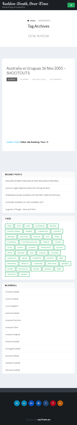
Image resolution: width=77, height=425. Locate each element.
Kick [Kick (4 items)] (32, 253)
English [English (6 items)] (36, 237)
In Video (11, 79)
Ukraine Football (12, 370)
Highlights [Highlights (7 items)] (46, 247)
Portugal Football (12, 348)
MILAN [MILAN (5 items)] (24, 258)
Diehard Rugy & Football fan (13, 7)
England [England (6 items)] (24, 237)
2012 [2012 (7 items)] (28, 226)
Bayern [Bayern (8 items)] (53, 226)
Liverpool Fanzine (13, 320)
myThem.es (44, 419)
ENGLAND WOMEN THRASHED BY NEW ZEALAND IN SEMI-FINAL (32, 181)
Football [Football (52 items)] (11, 242)
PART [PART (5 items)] (61, 258)
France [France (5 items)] (46, 242)
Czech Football (11, 299)
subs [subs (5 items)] (59, 269)
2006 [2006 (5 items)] (9, 226)
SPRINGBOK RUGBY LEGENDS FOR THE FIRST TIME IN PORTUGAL (32, 195)
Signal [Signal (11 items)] (36, 269)
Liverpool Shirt (11, 327)
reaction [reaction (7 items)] (52, 263)
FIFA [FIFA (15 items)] (47, 237)
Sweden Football (12, 363)
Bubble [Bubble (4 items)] (29, 231)
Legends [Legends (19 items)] (55, 253)
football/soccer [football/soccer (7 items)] (30, 242)
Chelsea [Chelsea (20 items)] (57, 231)
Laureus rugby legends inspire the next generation (27, 188)
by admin (24, 79)
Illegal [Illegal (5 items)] (59, 247)
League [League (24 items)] (42, 253)
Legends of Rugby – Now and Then (20, 209)
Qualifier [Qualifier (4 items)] (38, 263)
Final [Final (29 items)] (57, 237)
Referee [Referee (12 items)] (65, 263)
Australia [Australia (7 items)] (40, 226)
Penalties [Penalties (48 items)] (11, 263)
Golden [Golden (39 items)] (32, 247)
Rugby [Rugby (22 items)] (10, 269)
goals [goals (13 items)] (20, 247)
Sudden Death (13, 142)
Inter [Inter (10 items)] (9, 253)
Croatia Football (12, 291)
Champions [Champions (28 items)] (43, 231)
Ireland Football (12, 313)
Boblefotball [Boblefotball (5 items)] (13, 231)
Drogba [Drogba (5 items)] (11, 237)
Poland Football (12, 341)
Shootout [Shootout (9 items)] (23, 269)
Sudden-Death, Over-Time (25, 4)
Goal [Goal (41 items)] (9, 247)
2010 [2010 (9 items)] (19, 226)
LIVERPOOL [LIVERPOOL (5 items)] (12, 258)
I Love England (11, 306)
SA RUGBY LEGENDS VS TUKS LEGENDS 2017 (24, 202)
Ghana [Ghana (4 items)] (58, 242)
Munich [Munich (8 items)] (50, 258)
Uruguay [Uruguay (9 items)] (11, 274)
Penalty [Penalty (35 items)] (24, 263)
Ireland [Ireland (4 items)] (20, 253)
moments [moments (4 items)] (37, 258)
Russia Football (12, 355)
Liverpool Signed (12, 334)
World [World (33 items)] (24, 274)
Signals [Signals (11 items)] (48, 269)
